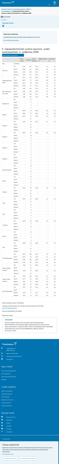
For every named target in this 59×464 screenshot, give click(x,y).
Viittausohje (8, 319)
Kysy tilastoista (5, 373)
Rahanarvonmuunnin (7, 400)
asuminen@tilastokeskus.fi (9, 308)
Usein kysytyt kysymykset (8, 376)
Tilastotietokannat (6, 394)
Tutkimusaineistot (6, 405)
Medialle (3, 379)
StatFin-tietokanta (6, 391)
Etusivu (3, 9)
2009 (27, 9)
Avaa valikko (5, 17)
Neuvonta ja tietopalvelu (8, 371)
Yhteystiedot (6, 439)
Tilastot (9, 9)
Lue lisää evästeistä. (8, 454)
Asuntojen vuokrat (19, 9)
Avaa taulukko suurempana (10, 55)
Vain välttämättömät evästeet (27, 458)
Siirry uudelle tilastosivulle (11, 40)
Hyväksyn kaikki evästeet (10, 458)
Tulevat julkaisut (6, 402)
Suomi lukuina (5, 397)
